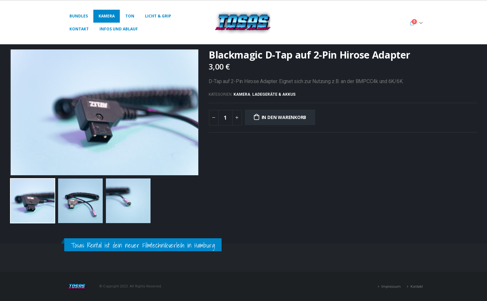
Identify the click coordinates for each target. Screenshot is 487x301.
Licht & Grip (158, 16)
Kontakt (79, 29)
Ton (129, 16)
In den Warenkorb (284, 117)
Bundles (78, 16)
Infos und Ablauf (118, 29)
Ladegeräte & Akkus (273, 94)
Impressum (391, 286)
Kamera (106, 16)
